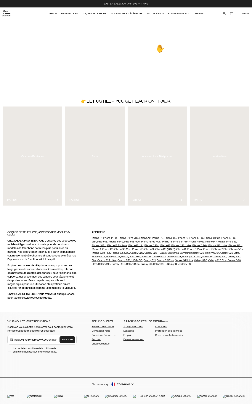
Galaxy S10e (132, 262)
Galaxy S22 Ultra (106, 258)
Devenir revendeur (133, 337)
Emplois (127, 333)
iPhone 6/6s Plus (101, 251)
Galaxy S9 (146, 262)
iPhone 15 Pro (116, 240)
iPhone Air (144, 236)
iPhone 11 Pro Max (217, 243)
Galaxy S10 (104, 262)
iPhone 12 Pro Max (181, 243)
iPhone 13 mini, (136, 243)
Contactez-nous (101, 329)
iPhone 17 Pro (109, 236)
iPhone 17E (157, 236)
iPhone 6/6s (236, 247)
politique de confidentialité (42, 350)
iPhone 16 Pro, (196, 236)
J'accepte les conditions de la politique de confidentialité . (35, 348)
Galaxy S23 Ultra (191, 255)
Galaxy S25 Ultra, (230, 251)
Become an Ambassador (169, 333)
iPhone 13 (231, 240)
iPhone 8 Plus (194, 247)
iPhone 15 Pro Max (150, 240)
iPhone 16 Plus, (213, 236)
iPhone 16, (183, 236)
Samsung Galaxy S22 (214, 255)
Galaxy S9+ (159, 262)
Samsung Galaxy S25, (192, 251)
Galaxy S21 (149, 258)
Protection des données (168, 329)
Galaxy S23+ (174, 255)
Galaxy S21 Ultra (184, 258)
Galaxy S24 (98, 255)
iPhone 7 (207, 247)
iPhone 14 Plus (196, 240)
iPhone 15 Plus (132, 240)
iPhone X (149, 247)
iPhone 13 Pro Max (117, 243)
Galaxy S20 (200, 258)
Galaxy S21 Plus (165, 258)
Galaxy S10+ (118, 262)
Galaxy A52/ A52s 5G (130, 258)
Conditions (161, 325)
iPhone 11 (96, 247)
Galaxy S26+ (152, 251)
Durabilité (128, 329)
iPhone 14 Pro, (180, 240)
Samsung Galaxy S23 (154, 255)
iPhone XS (107, 247)
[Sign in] (220, 12)
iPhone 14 (167, 240)
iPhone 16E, (171, 236)
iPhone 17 (97, 236)
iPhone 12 (165, 243)
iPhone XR (137, 247)
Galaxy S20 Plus (217, 258)
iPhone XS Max (122, 247)
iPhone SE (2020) (165, 247)
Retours (96, 337)
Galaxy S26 (136, 251)
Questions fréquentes (104, 333)
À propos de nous (133, 325)
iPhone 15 (102, 240)
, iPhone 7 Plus (220, 247)
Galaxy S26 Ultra (169, 251)
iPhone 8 (181, 247)
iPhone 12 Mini (199, 243)
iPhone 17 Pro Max (128, 236)
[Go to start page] (8, 13)
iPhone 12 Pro (152, 243)
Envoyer (67, 338)
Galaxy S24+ (113, 255)
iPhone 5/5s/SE (120, 251)
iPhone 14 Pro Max (215, 240)
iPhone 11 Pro (235, 243)
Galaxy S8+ (185, 262)
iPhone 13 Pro (99, 243)
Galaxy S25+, (212, 251)
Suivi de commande (103, 325)
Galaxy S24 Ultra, (131, 255)
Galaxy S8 (172, 262)
